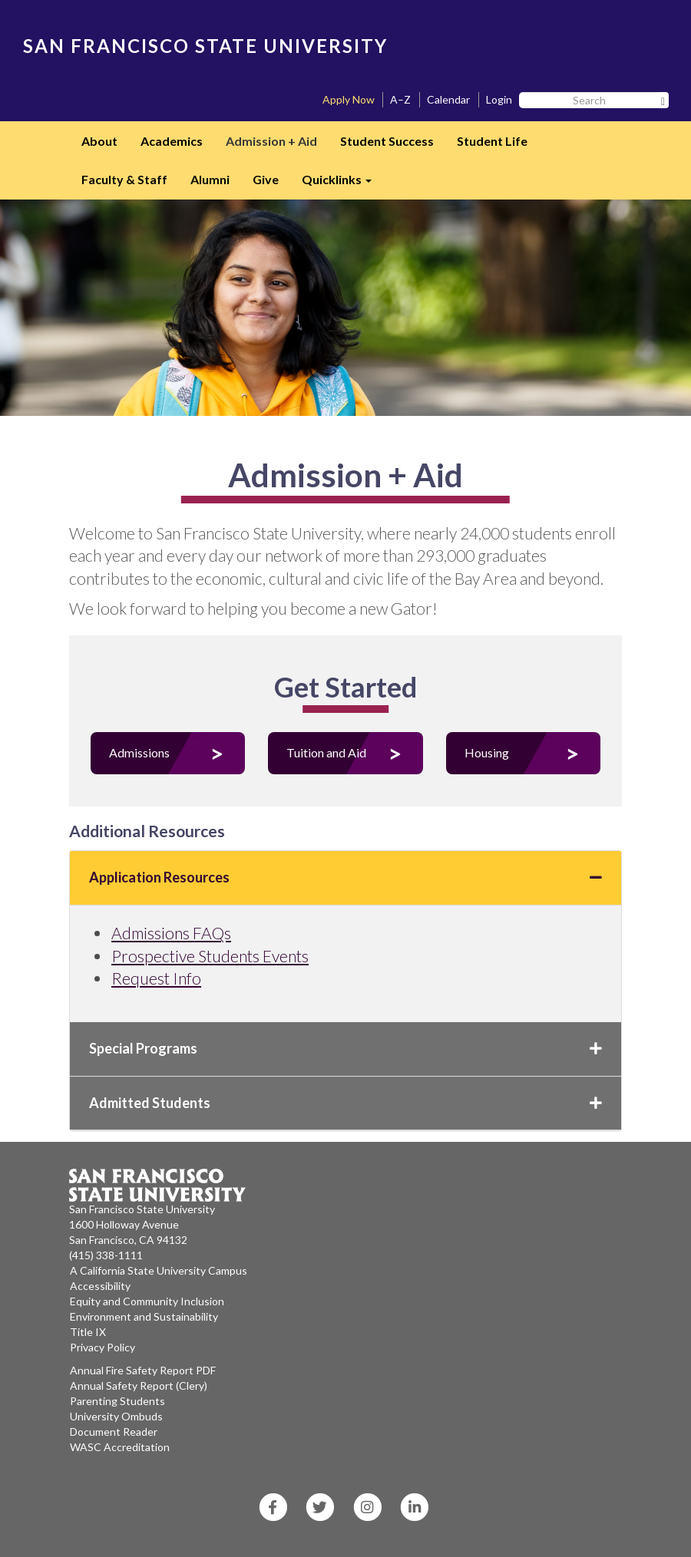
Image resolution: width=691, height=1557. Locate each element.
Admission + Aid (271, 141)
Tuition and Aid (326, 752)
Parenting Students (117, 1400)
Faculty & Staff (124, 179)
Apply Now (348, 99)
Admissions (139, 752)
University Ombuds (116, 1416)
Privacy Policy (102, 1347)
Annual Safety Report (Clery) (138, 1385)
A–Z (400, 99)
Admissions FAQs (171, 932)
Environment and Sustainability (144, 1316)
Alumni (210, 179)
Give (266, 179)
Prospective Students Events (210, 955)
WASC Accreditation (120, 1446)
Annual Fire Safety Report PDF (143, 1370)
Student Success (387, 141)
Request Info (156, 978)
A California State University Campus (158, 1270)
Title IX (88, 1331)
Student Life (492, 141)
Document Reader (113, 1431)
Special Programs (345, 1048)
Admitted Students (345, 1102)
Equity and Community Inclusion (147, 1301)
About (99, 141)
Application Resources (345, 877)
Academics (172, 141)
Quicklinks (342, 184)
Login (499, 99)
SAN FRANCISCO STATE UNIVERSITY (205, 46)
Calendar (448, 99)
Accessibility (100, 1285)
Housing (487, 752)
